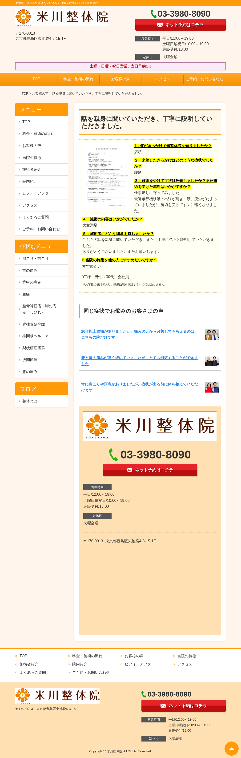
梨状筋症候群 (33, 348)
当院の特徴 (31, 158)
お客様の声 (120, 79)
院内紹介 (29, 181)
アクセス (162, 79)
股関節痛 (29, 360)
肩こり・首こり (35, 258)
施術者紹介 (31, 169)
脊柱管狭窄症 (33, 324)
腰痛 (26, 294)
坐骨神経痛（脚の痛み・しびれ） (39, 309)
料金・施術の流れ (78, 79)
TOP (36, 79)
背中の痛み (31, 282)
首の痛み (29, 270)
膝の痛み (29, 372)
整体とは (29, 401)
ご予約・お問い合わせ (204, 79)
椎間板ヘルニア (35, 336)
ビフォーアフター (37, 193)
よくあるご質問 (35, 217)
